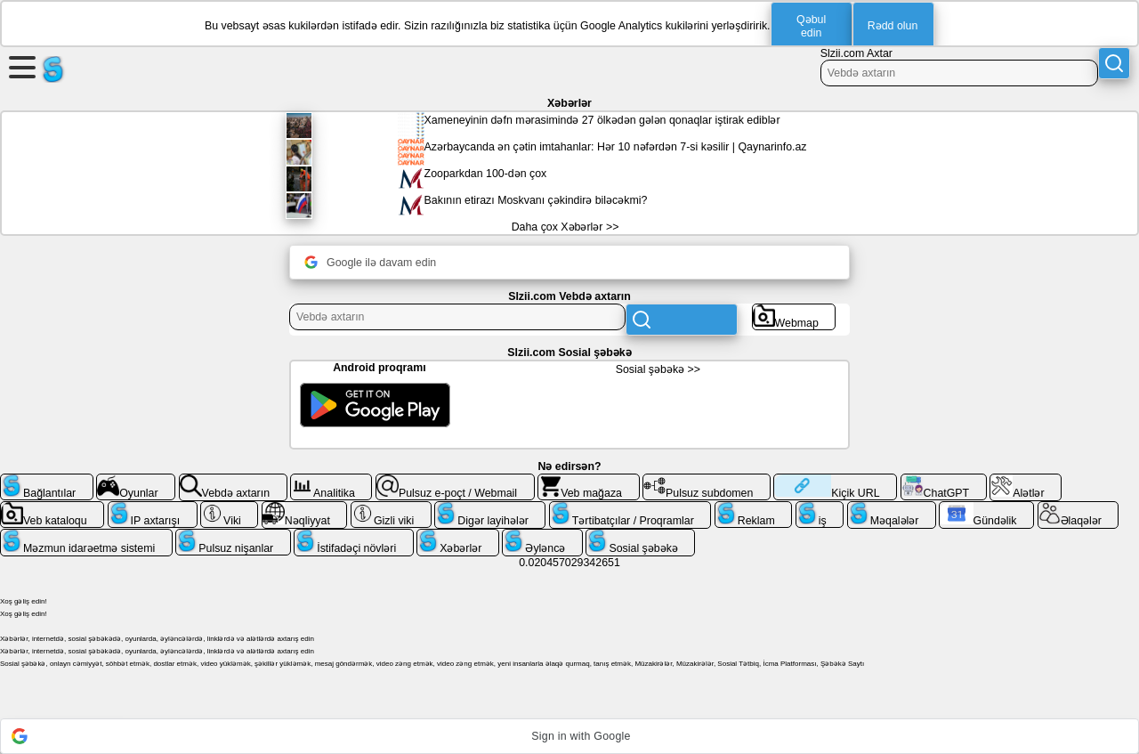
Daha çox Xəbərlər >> (565, 227)
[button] (569, 736)
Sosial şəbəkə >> (658, 369)
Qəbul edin (811, 26)
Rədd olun (893, 26)
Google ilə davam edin (370, 262)
